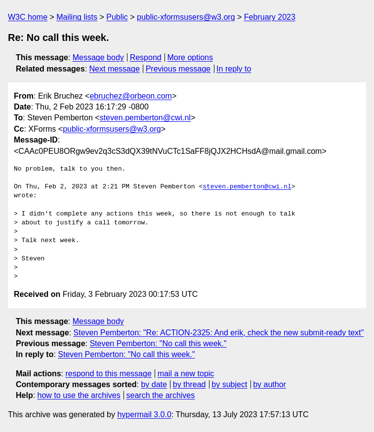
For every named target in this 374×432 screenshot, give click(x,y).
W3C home (27, 17)
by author (269, 384)
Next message (114, 69)
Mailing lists (76, 17)
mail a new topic (186, 373)
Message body (98, 57)
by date (153, 384)
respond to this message (108, 373)
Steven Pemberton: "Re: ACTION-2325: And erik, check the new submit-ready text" (219, 332)
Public (117, 17)
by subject (229, 384)
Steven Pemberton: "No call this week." (157, 343)
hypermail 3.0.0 (144, 414)
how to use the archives (79, 395)
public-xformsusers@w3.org (186, 17)
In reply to (233, 69)
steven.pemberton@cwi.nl (145, 117)
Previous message (178, 69)
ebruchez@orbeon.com (130, 96)
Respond (146, 57)
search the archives (160, 395)
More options (190, 57)
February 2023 (269, 17)
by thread (189, 384)
